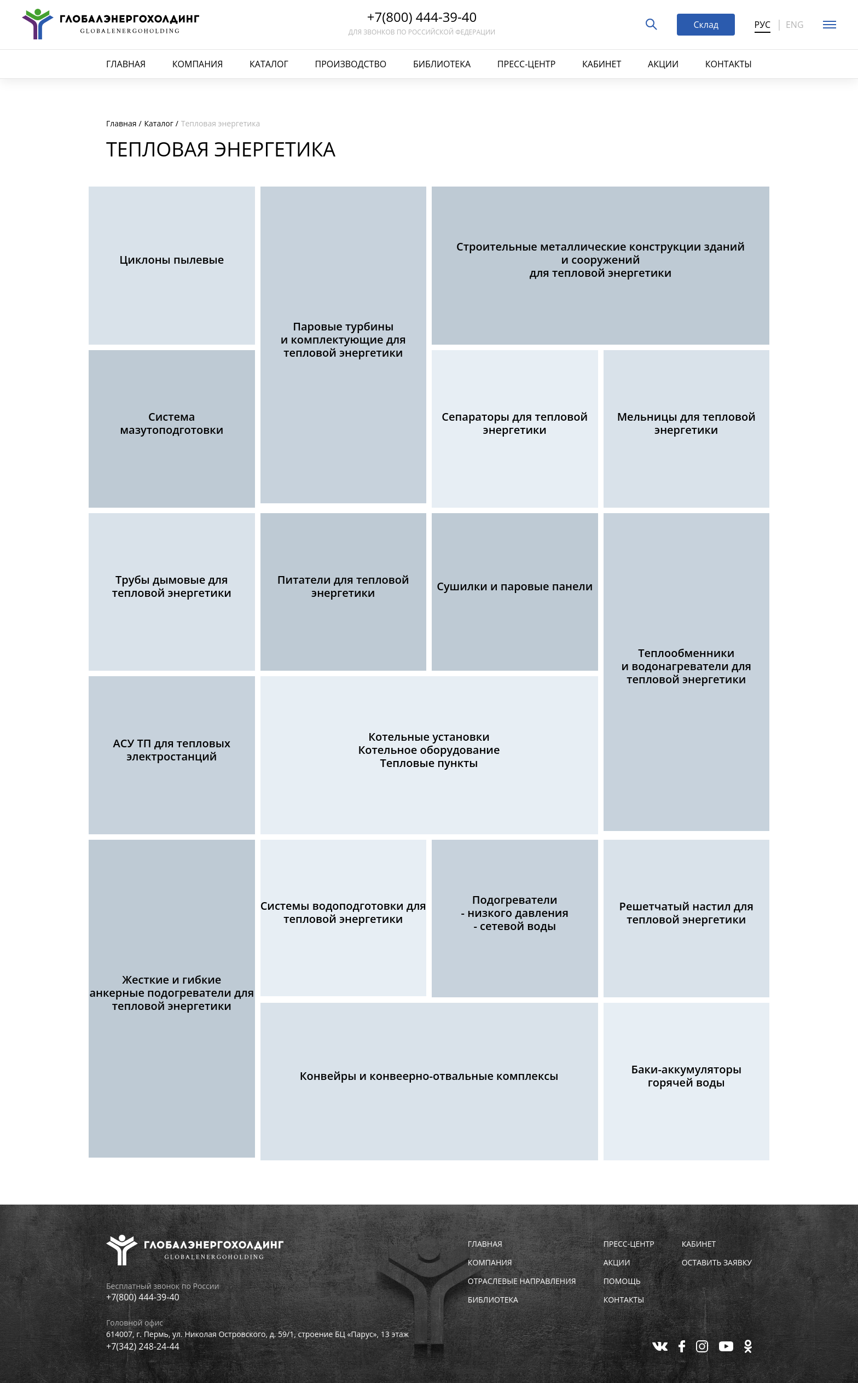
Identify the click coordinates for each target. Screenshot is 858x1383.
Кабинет (601, 64)
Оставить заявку (717, 1262)
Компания (197, 64)
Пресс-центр (526, 64)
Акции (663, 64)
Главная (126, 64)
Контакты (728, 64)
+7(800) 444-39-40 (422, 18)
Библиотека (442, 64)
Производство (351, 64)
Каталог (269, 64)
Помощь (622, 1281)
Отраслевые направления (522, 1281)
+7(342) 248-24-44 (142, 1346)
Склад (705, 25)
